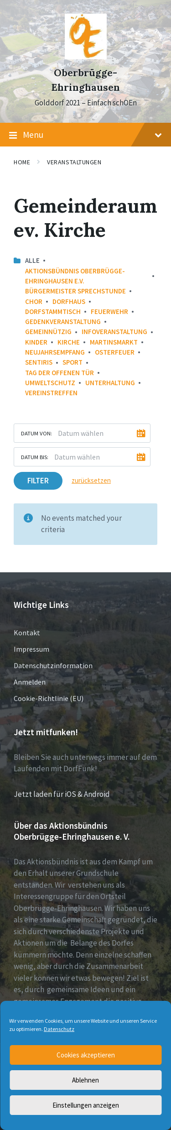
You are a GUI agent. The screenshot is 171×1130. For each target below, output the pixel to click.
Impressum (31, 649)
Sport (72, 362)
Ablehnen (85, 1080)
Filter (38, 481)
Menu (85, 135)
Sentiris (38, 362)
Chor (33, 301)
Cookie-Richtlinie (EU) (48, 698)
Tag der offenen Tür (59, 372)
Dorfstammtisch (53, 311)
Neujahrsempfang (55, 352)
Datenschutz (59, 1028)
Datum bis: (34, 456)
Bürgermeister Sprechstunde (75, 291)
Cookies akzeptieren (86, 1055)
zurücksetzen (91, 480)
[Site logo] (86, 57)
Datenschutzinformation (53, 665)
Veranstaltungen (74, 162)
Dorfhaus (68, 301)
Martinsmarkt (114, 342)
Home (22, 162)
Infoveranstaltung (114, 331)
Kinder (36, 342)
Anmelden (30, 681)
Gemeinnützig (48, 331)
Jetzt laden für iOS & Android (62, 794)
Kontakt (27, 632)
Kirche (68, 342)
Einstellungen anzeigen (85, 1105)
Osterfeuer (115, 352)
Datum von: (36, 433)
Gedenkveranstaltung (63, 321)
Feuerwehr (109, 311)
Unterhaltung (110, 382)
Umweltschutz (50, 382)
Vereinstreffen (51, 392)
